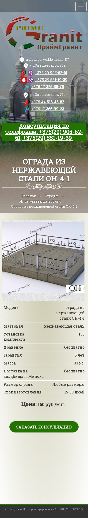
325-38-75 (47, 86)
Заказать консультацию (44, 427)
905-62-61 (51, 72)
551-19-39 (51, 79)
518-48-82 (47, 101)
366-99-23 (47, 108)
